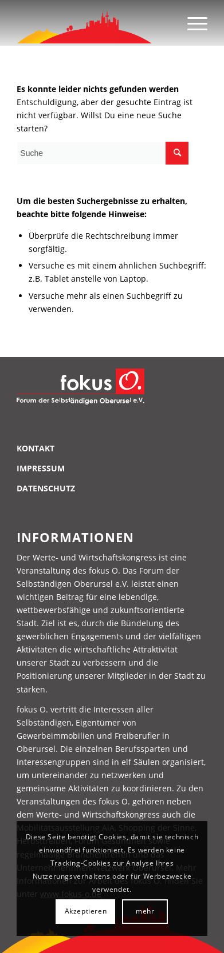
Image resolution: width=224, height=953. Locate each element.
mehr (145, 911)
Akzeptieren (86, 911)
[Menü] (191, 23)
